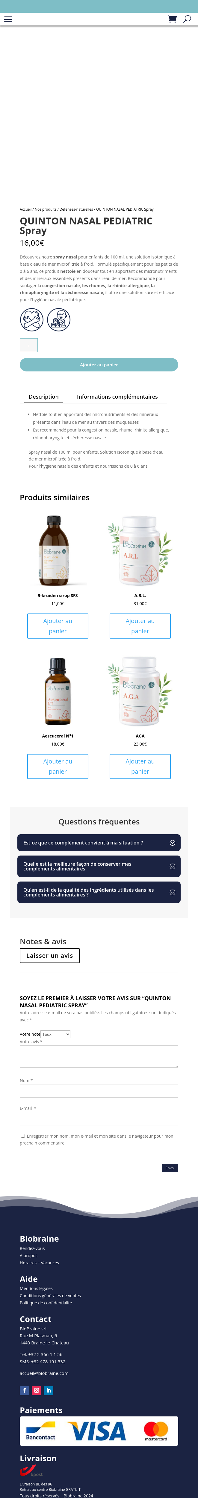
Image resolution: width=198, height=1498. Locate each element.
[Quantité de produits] (29, 345)
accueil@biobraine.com (44, 1373)
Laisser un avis (49, 955)
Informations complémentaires (117, 396)
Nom (26, 1080)
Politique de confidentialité (46, 1303)
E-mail (28, 1108)
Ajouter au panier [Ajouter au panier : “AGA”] (140, 766)
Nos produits (45, 209)
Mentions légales (36, 1288)
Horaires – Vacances (39, 1263)
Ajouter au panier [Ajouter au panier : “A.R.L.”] (140, 626)
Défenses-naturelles (76, 209)
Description (44, 396)
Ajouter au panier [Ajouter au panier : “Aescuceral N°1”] (57, 766)
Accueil (25, 209)
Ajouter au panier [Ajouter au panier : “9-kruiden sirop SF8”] (57, 626)
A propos (28, 1255)
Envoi (170, 1167)
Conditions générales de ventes (50, 1295)
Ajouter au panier (99, 365)
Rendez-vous (32, 1248)
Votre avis (31, 1041)
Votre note (30, 1034)
